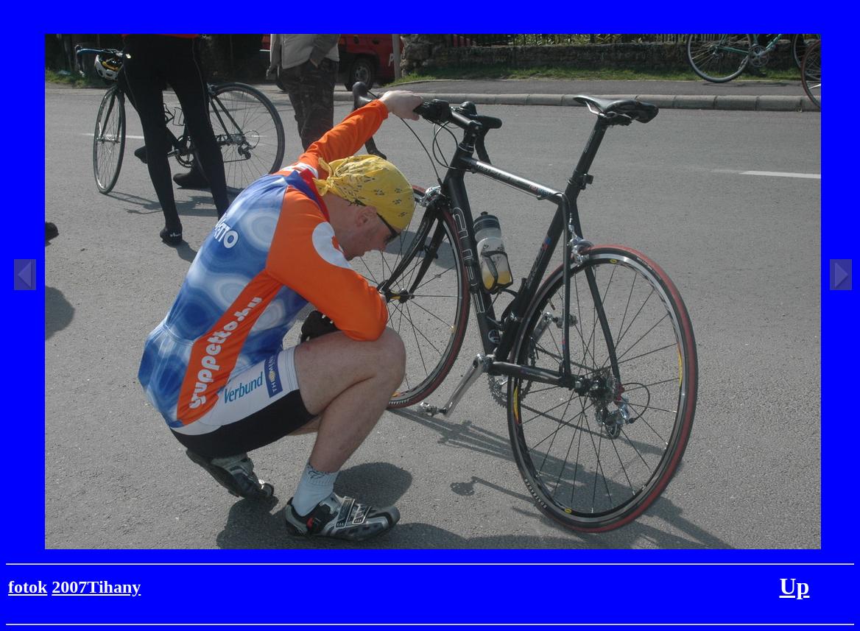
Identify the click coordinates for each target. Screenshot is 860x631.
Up (794, 586)
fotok (27, 586)
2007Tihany (96, 586)
